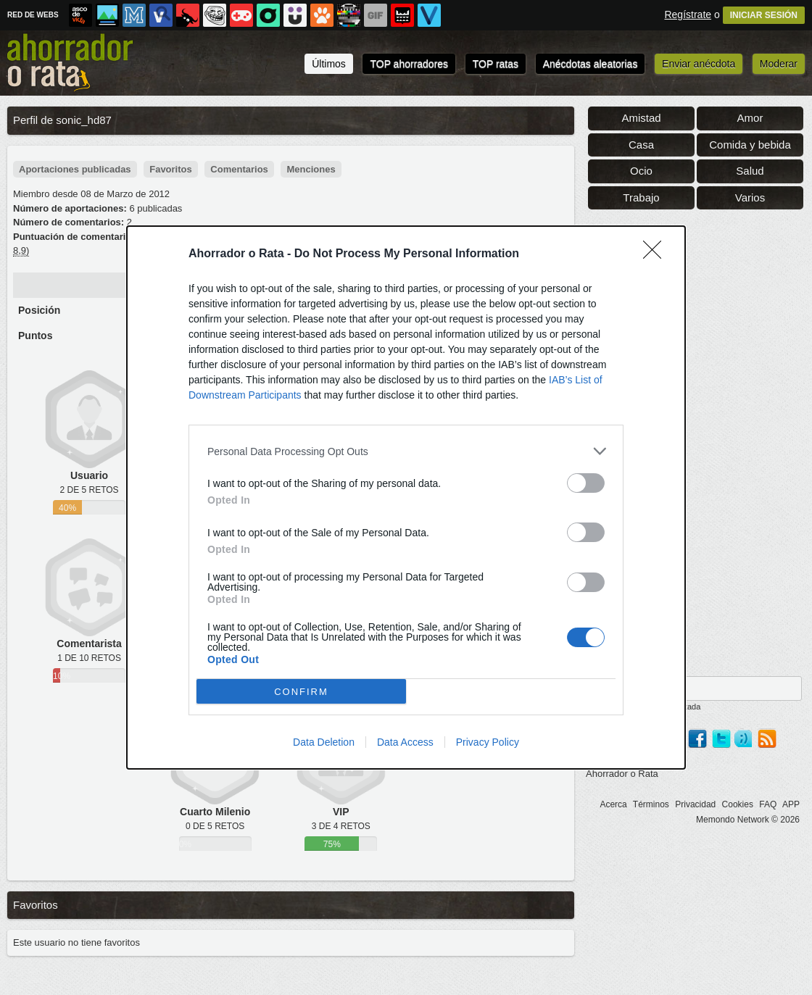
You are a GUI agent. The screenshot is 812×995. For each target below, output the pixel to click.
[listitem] (406, 451)
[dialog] (406, 497)
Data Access (405, 742)
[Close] (657, 254)
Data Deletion (324, 742)
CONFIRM (301, 691)
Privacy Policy (487, 742)
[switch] (586, 483)
